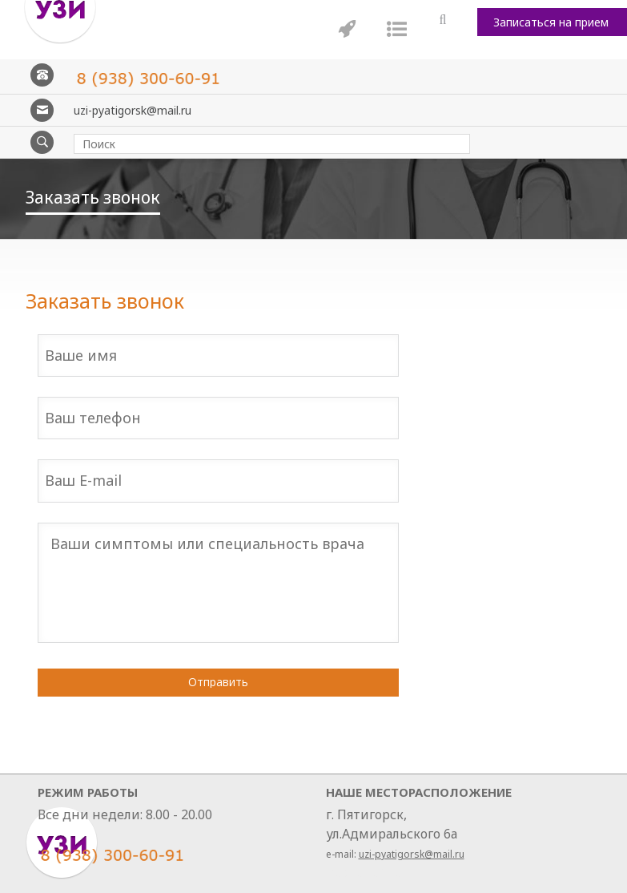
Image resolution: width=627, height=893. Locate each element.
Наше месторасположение (419, 792)
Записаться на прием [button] (551, 22)
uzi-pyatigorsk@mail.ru (132, 110)
